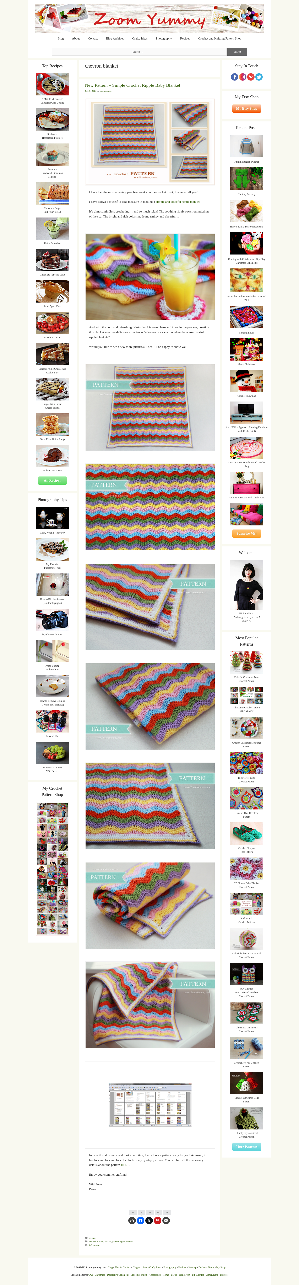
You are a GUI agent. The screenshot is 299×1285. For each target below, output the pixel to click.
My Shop (220, 1267)
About (76, 38)
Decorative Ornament (118, 1274)
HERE (125, 1164)
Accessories (155, 1274)
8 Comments (94, 1245)
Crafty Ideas (140, 38)
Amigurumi (212, 1274)
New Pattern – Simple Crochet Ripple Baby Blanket (132, 85)
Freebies (224, 1274)
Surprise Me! (247, 533)
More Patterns (247, 1147)
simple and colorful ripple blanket (178, 201)
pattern (115, 1241)
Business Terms (206, 1267)
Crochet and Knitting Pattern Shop (219, 38)
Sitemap (192, 1267)
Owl (90, 1274)
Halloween (184, 1274)
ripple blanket (126, 1241)
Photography (164, 38)
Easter (174, 1274)
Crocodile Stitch (139, 1274)
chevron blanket (96, 1241)
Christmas (100, 1274)
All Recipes (52, 480)
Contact (93, 38)
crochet (92, 1238)
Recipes (185, 38)
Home (166, 1274)
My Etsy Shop (246, 108)
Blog (61, 38)
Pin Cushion (198, 1274)
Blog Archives (115, 38)
